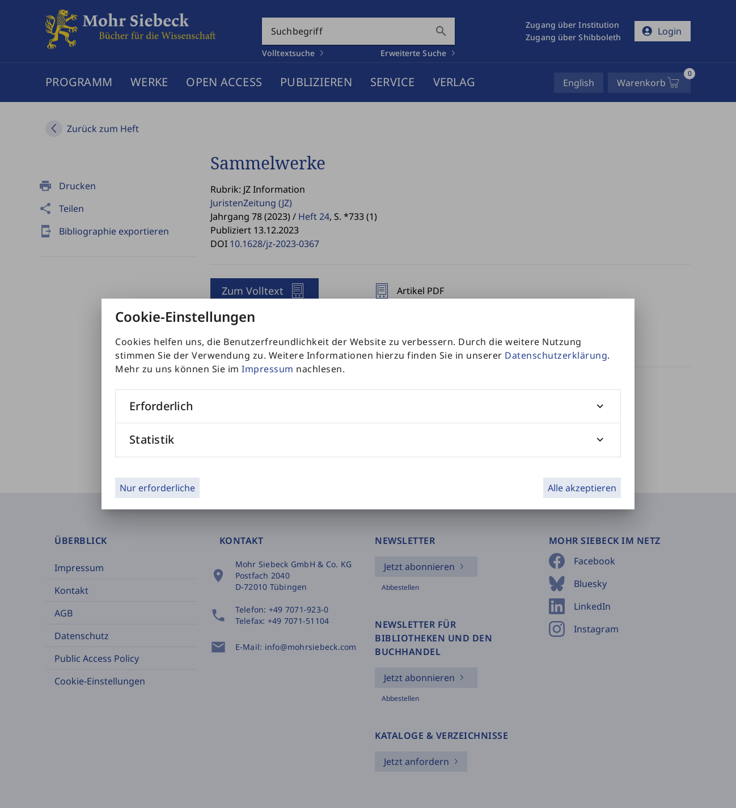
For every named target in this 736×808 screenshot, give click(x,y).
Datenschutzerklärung (556, 355)
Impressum (268, 369)
